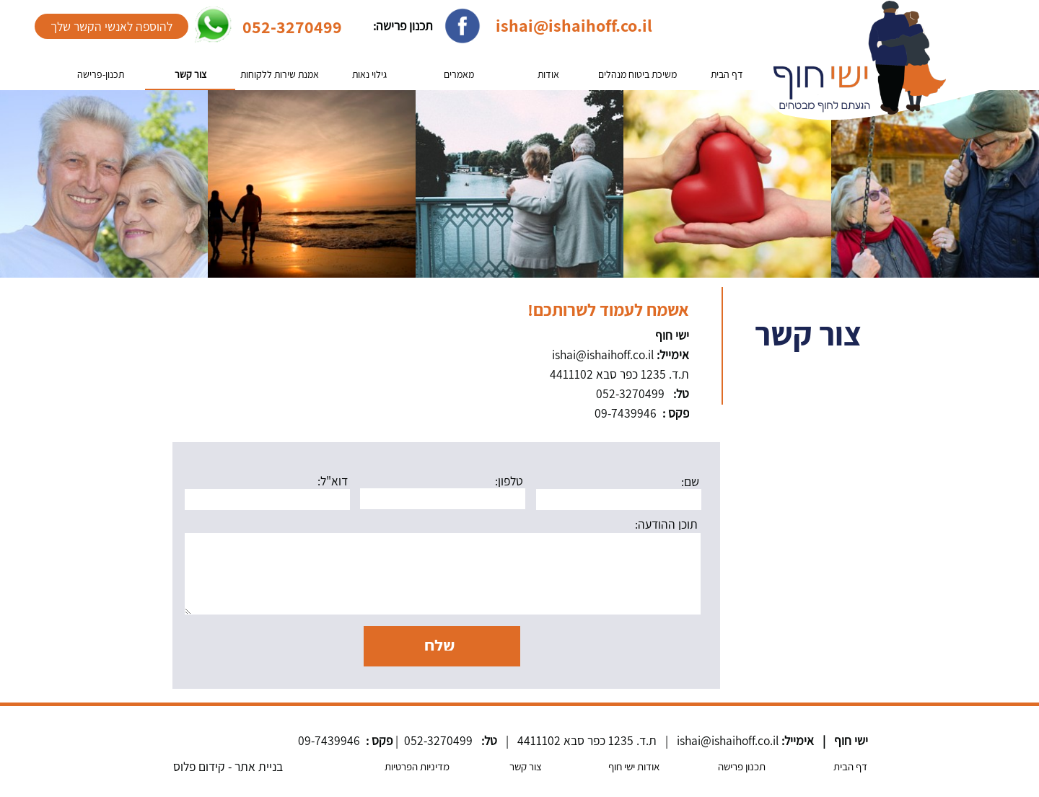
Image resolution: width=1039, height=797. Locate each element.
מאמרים (459, 74)
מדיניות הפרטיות (417, 766)
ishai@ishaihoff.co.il (574, 25)
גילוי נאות (369, 74)
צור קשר (190, 74)
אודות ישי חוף (633, 766)
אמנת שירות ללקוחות (279, 74)
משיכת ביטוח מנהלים (637, 74)
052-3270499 (292, 26)
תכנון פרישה (742, 766)
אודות (548, 74)
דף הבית (727, 74)
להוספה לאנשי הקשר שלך (111, 26)
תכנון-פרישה (100, 74)
